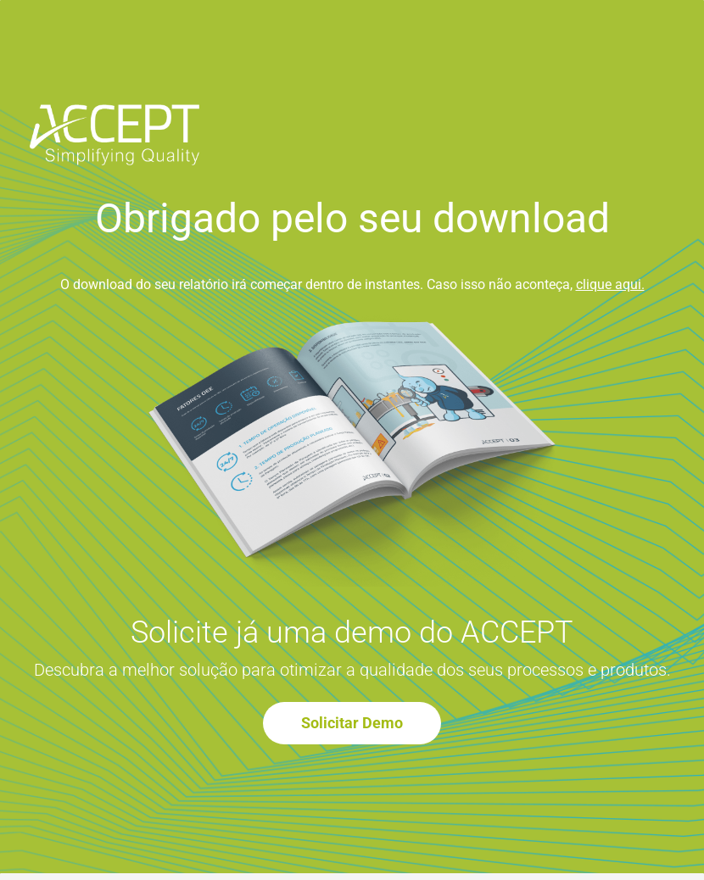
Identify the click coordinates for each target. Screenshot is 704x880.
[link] (114, 116)
